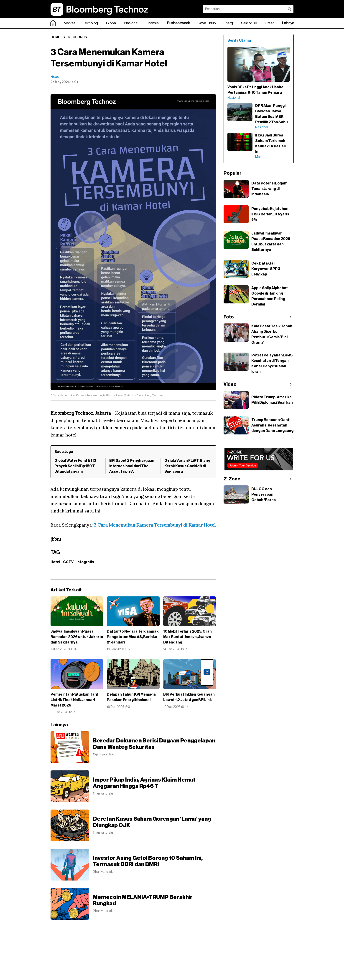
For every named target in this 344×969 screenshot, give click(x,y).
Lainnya (288, 23)
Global (111, 23)
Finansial (152, 23)
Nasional (131, 23)
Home (55, 37)
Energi (229, 23)
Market (69, 23)
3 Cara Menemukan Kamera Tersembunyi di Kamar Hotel (155, 525)
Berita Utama (239, 40)
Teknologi (91, 23)
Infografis (77, 37)
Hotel (55, 562)
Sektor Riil (249, 23)
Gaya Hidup (206, 23)
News (55, 77)
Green (270, 23)
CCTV (68, 562)
